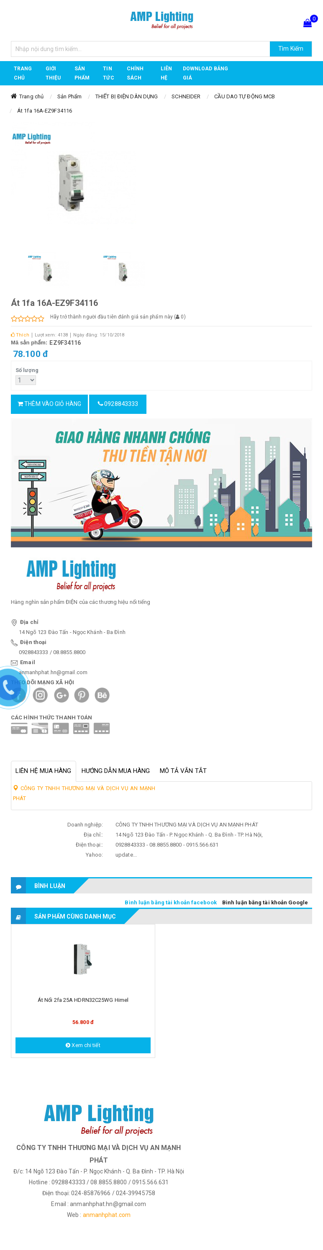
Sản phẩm (82, 73)
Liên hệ (166, 73)
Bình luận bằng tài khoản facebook (170, 902)
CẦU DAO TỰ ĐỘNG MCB (244, 96)
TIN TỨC (108, 73)
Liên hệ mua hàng (43, 771)
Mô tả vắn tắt (183, 771)
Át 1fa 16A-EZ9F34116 (44, 111)
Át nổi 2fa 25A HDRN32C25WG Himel (83, 1000)
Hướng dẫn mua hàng (116, 771)
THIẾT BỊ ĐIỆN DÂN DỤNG (126, 96)
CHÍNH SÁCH (135, 73)
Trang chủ (23, 73)
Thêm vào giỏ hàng (49, 403)
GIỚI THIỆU (53, 73)
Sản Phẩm (69, 96)
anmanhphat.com (107, 1214)
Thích (20, 335)
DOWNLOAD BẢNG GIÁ (205, 73)
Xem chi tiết (83, 1045)
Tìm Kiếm (290, 48)
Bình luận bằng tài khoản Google (265, 902)
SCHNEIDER (186, 96)
